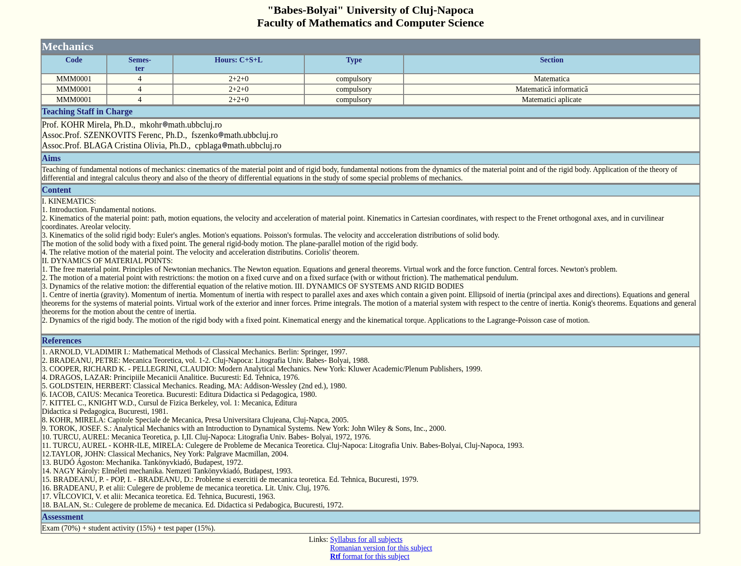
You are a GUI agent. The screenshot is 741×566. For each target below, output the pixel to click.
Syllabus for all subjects (366, 539)
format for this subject (369, 556)
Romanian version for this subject (381, 548)
